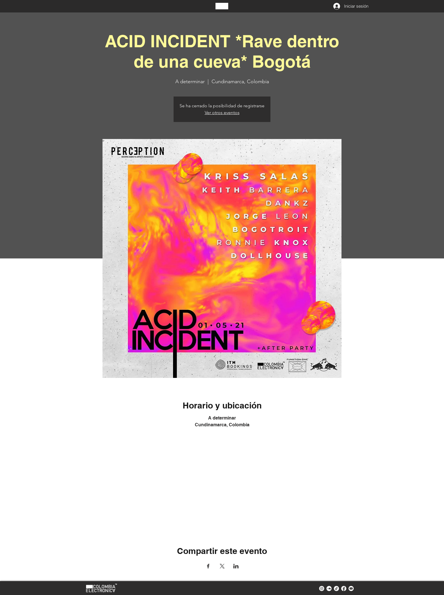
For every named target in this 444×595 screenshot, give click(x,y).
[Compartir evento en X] (222, 566)
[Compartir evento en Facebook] (208, 566)
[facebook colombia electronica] (343, 588)
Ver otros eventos (222, 112)
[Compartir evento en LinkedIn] (236, 566)
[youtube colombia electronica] (351, 588)
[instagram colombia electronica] (321, 588)
